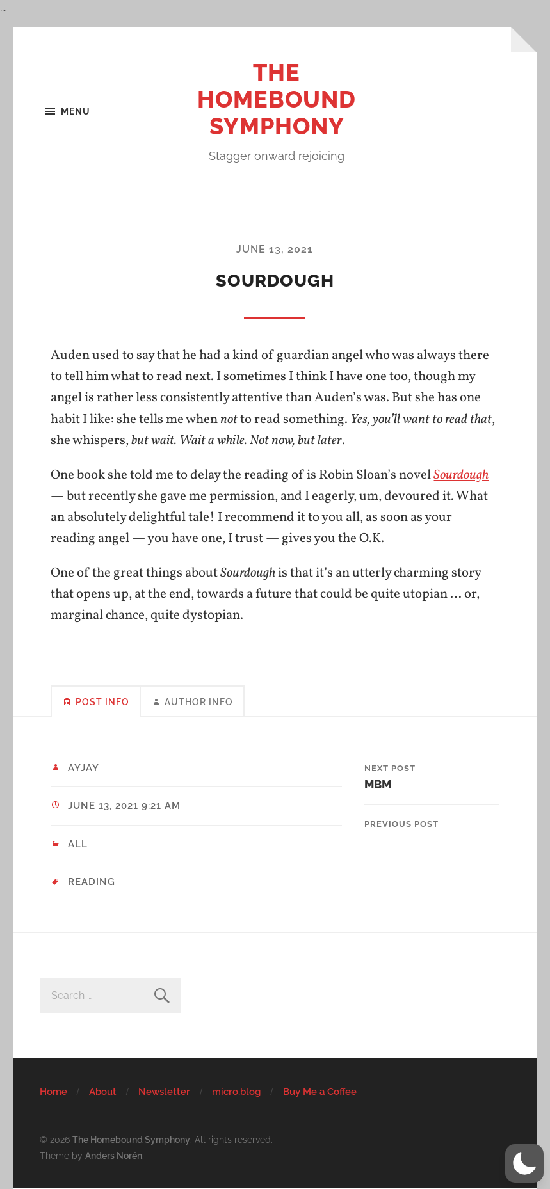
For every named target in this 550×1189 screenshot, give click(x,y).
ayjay (83, 768)
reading (91, 882)
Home (53, 1091)
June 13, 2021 (274, 249)
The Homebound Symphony (276, 99)
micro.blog (236, 1091)
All (78, 844)
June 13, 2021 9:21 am (124, 805)
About (103, 1091)
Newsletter (164, 1091)
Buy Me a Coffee (320, 1091)
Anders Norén (113, 1155)
